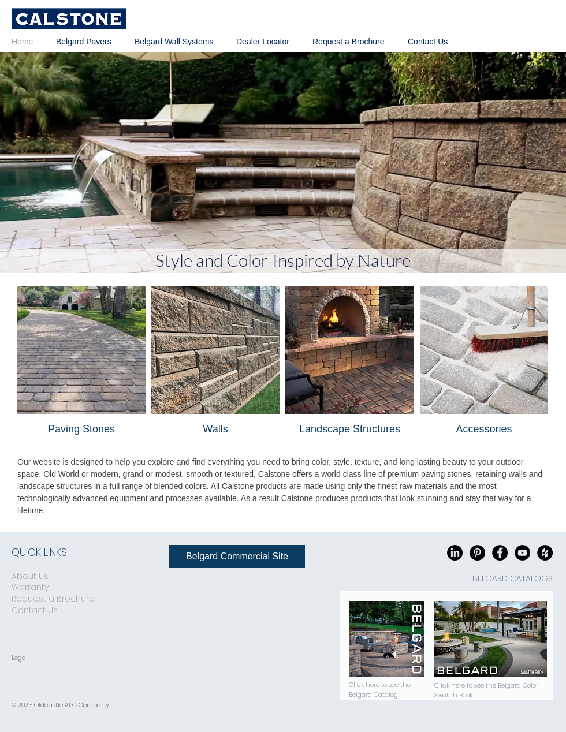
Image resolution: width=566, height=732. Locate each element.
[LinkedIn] (455, 553)
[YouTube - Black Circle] (522, 553)
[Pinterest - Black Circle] (477, 553)
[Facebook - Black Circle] (500, 553)
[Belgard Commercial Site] (237, 556)
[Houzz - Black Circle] (545, 553)
